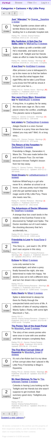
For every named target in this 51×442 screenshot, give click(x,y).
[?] (21, 255)
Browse (18, 3)
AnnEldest (31, 66)
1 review (16, 22)
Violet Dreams (19, 175)
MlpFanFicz (32, 44)
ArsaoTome (39, 240)
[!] (44, 61)
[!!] (45, 139)
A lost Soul (17, 66)
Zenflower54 (17, 147)
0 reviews (42, 44)
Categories (7, 8)
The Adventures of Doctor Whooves (30, 208)
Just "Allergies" (19, 19)
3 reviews (33, 382)
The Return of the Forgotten (26, 145)
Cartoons (21, 8)
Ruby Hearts (18, 293)
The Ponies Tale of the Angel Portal (29, 326)
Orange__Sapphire (40, 19)
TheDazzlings (32, 122)
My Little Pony (37, 8)
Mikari (25, 260)
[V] (45, 117)
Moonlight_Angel (22, 328)
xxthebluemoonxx (37, 175)
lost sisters (17, 122)
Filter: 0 (31, 3)
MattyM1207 (24, 99)
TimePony (19, 211)
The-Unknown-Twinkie (28, 380)
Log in (44, 3)
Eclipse (15, 260)
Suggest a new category (12, 417)
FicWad (6, 2)
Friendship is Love (21, 240)
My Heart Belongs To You (24, 379)
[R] (46, 90)
